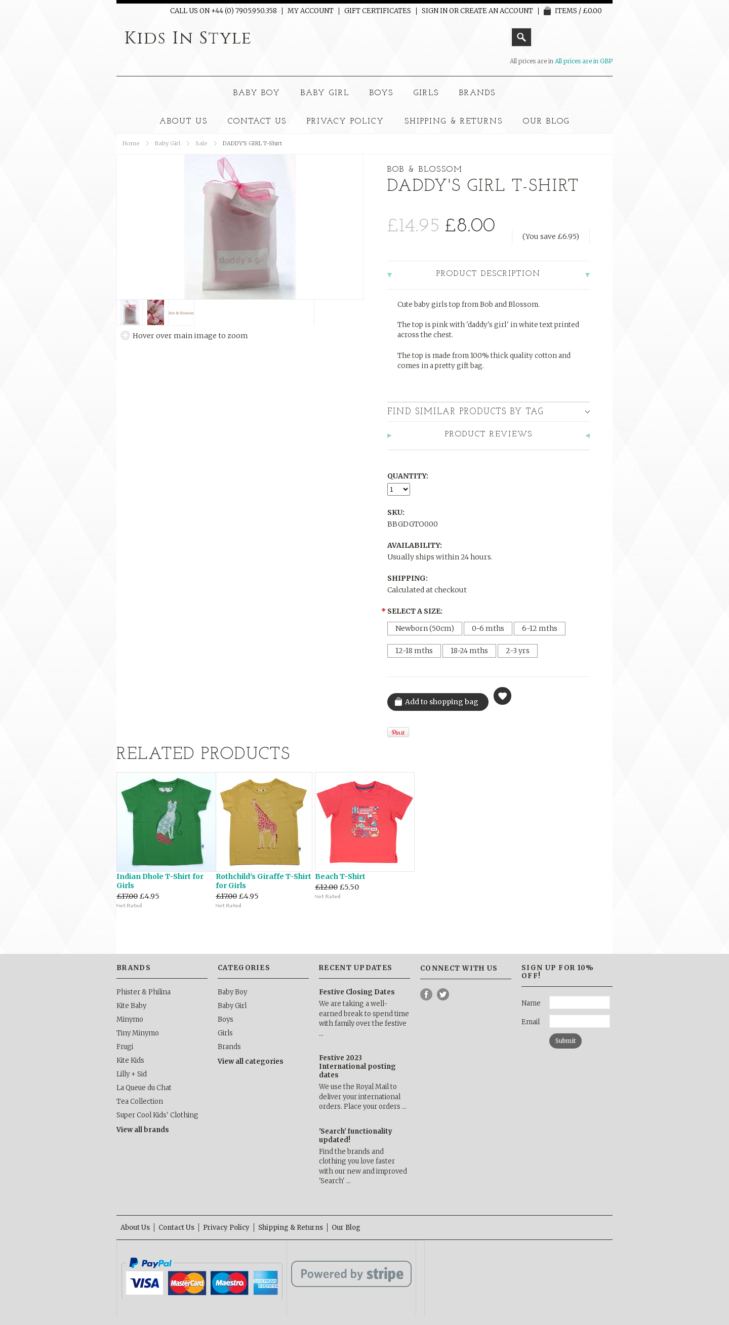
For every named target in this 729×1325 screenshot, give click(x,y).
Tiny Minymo (137, 1033)
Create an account (496, 11)
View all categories (251, 1061)
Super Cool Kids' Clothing (157, 1115)
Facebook (426, 994)
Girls (426, 93)
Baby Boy (257, 93)
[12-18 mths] (414, 651)
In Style (188, 38)
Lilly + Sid (131, 1074)
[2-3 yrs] (518, 651)
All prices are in (584, 61)
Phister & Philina (143, 992)
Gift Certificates (377, 11)
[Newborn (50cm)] (424, 628)
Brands (477, 93)
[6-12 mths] (539, 628)
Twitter (443, 994)
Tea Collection (139, 1101)
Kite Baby (131, 1005)
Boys (381, 93)
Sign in (435, 11)
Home (131, 143)
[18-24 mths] (469, 651)
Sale (201, 143)
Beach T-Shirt (340, 876)
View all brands (142, 1130)
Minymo (129, 1019)
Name (531, 1003)
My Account (311, 11)
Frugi (124, 1046)
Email (530, 1022)
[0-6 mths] (488, 628)
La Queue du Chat (144, 1087)
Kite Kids (130, 1060)
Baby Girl (325, 93)
